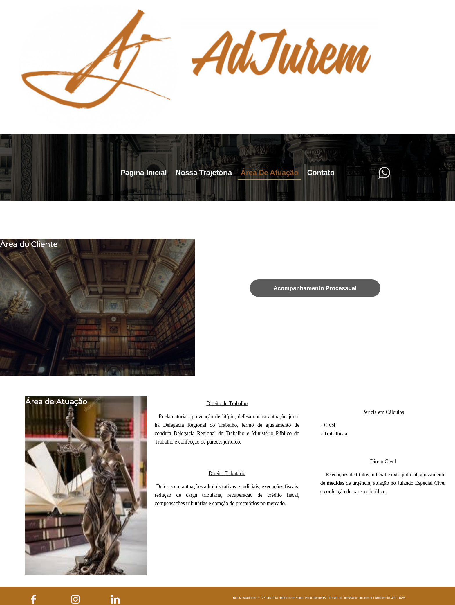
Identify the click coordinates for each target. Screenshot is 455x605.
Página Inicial (143, 172)
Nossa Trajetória (204, 172)
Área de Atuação (269, 172)
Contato (321, 172)
